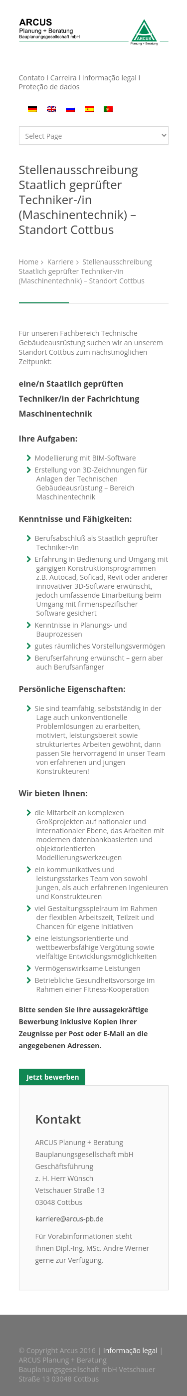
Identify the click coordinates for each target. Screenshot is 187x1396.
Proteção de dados (49, 86)
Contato (32, 77)
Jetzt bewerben (52, 1077)
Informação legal (109, 77)
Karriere (60, 261)
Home (29, 261)
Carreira (64, 77)
